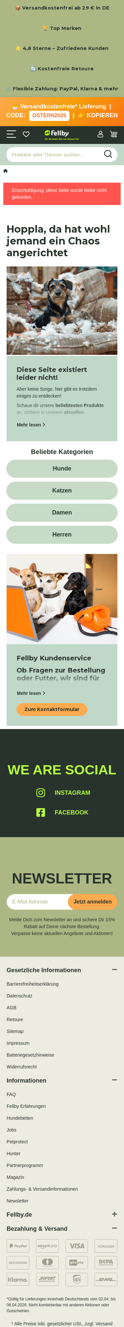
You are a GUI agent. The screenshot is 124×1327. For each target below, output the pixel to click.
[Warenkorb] (113, 135)
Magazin (15, 1177)
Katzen (62, 490)
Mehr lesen (31, 424)
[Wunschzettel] (26, 135)
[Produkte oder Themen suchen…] (53, 154)
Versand (104, 1323)
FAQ (11, 1094)
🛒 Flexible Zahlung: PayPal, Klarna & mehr (62, 89)
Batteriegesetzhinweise (30, 1055)
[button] (100, 135)
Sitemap (15, 1031)
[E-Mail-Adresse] (40, 902)
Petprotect (17, 1141)
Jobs (12, 1130)
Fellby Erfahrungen (26, 1106)
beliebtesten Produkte (80, 405)
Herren (61, 534)
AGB (12, 1007)
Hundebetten (20, 1118)
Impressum (18, 1043)
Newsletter (17, 1200)
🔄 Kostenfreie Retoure (62, 69)
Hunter (14, 1153)
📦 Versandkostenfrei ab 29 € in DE (62, 8)
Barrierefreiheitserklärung (33, 984)
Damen (62, 512)
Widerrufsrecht (22, 1066)
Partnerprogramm (25, 1165)
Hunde (62, 468)
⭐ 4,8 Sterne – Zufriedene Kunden (62, 48)
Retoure (15, 1019)
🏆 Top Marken (62, 28)
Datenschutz (19, 995)
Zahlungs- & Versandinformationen (42, 1189)
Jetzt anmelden (92, 901)
